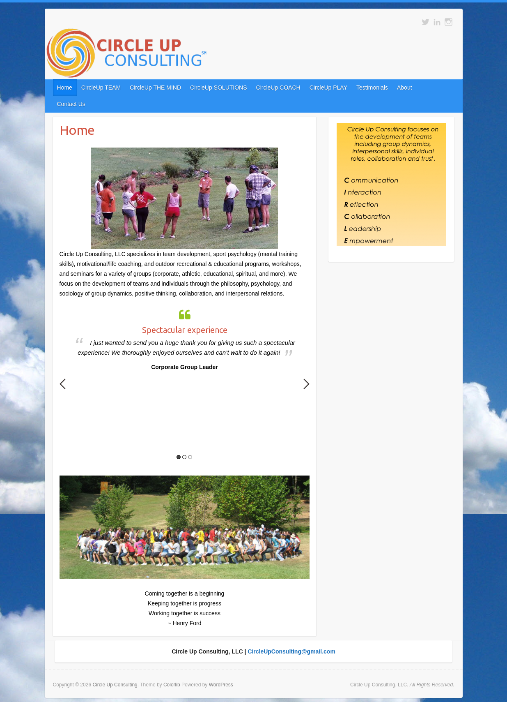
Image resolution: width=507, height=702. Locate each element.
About (404, 87)
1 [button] (179, 457)
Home (64, 87)
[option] (185, 338)
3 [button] (190, 457)
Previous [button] (63, 384)
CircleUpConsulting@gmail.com (291, 651)
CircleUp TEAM (101, 87)
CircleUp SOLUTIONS (218, 87)
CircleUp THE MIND (155, 87)
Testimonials (372, 87)
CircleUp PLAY (328, 87)
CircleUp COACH (278, 87)
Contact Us (71, 104)
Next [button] (306, 384)
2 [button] (184, 457)
